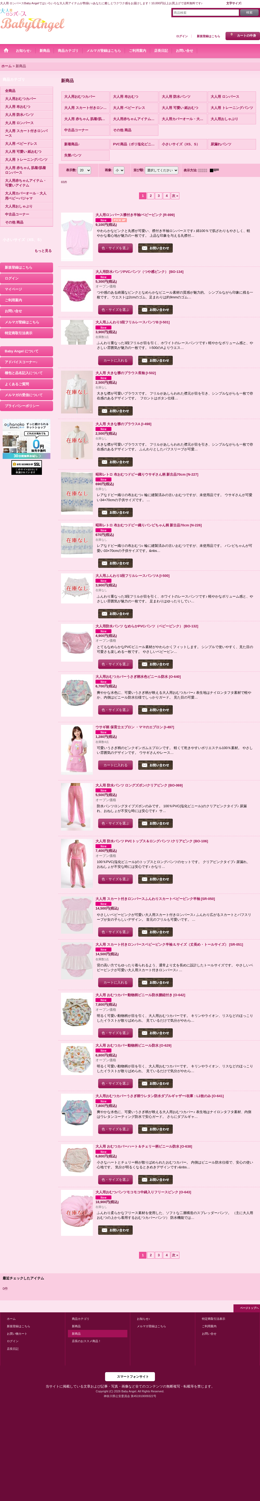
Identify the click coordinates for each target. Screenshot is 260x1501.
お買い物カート (17, 1333)
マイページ (13, 289)
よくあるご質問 (17, 384)
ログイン (182, 36)
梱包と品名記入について (24, 373)
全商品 (10, 91)
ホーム (11, 1318)
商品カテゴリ (80, 1318)
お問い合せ (13, 311)
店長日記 (13, 1348)
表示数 (71, 170)
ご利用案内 (13, 300)
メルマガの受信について (24, 395)
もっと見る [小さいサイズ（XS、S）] (43, 251)
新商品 (76, 1326)
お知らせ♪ (143, 1318)
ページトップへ (249, 1307)
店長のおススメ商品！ (86, 1341)
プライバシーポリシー (22, 406)
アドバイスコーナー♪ (21, 362)
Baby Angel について (21, 351)
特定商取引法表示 (18, 333)
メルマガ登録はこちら (22, 322)
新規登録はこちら (208, 36)
